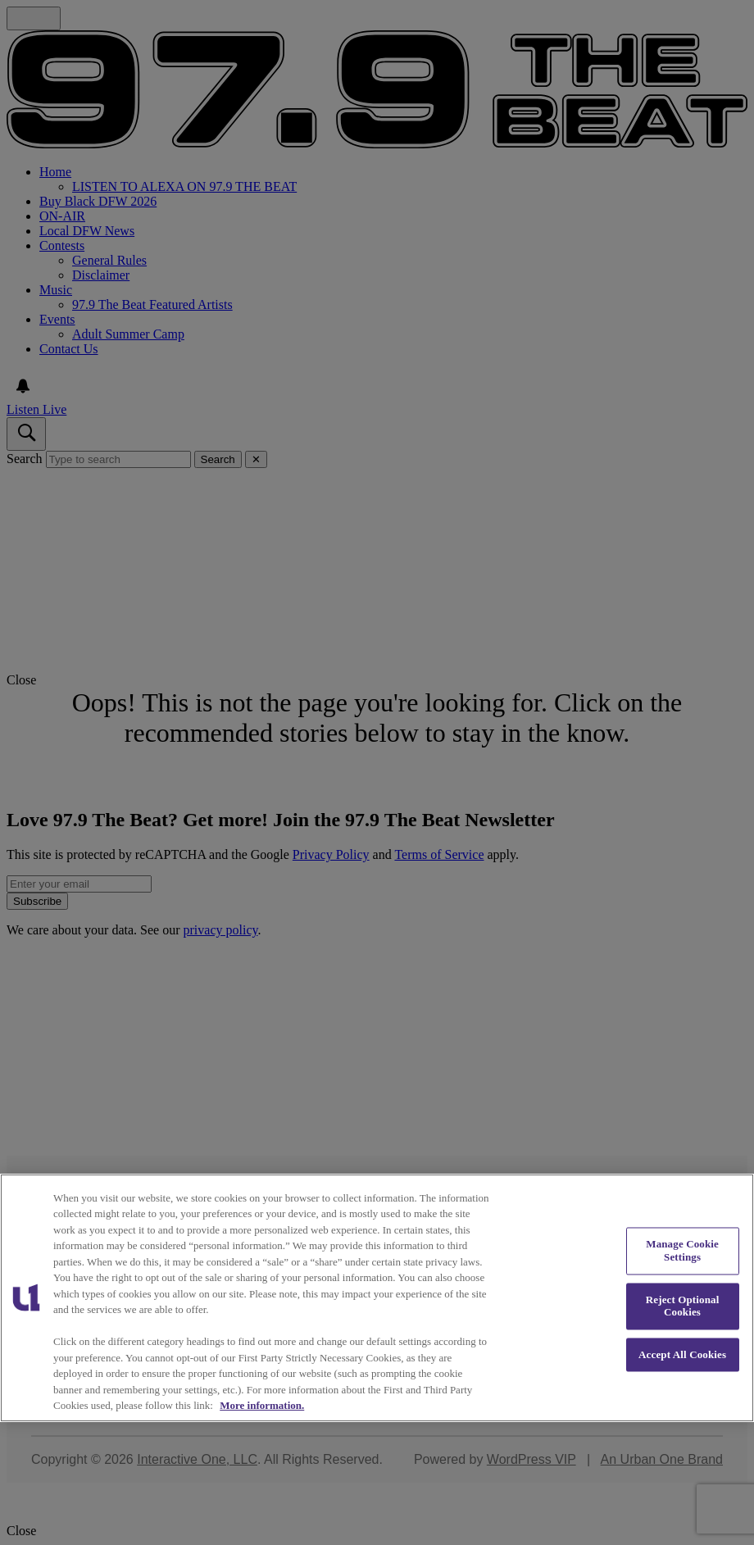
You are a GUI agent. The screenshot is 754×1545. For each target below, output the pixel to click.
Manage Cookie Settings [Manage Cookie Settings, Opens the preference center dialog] (682, 1251)
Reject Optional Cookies (683, 1306)
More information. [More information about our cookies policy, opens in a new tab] (262, 1405)
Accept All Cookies (682, 1354)
